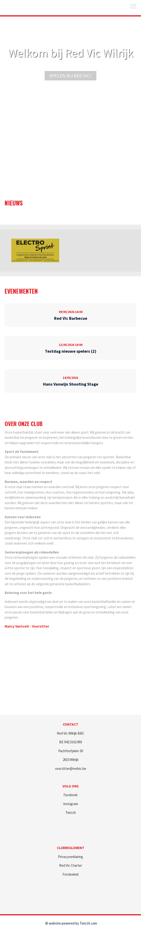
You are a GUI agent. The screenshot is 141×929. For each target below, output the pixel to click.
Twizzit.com (88, 923)
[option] (35, 250)
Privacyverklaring (70, 856)
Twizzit (70, 812)
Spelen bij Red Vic (70, 76)
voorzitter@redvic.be (70, 768)
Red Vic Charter (70, 865)
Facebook (70, 795)
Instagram (70, 804)
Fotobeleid (70, 874)
